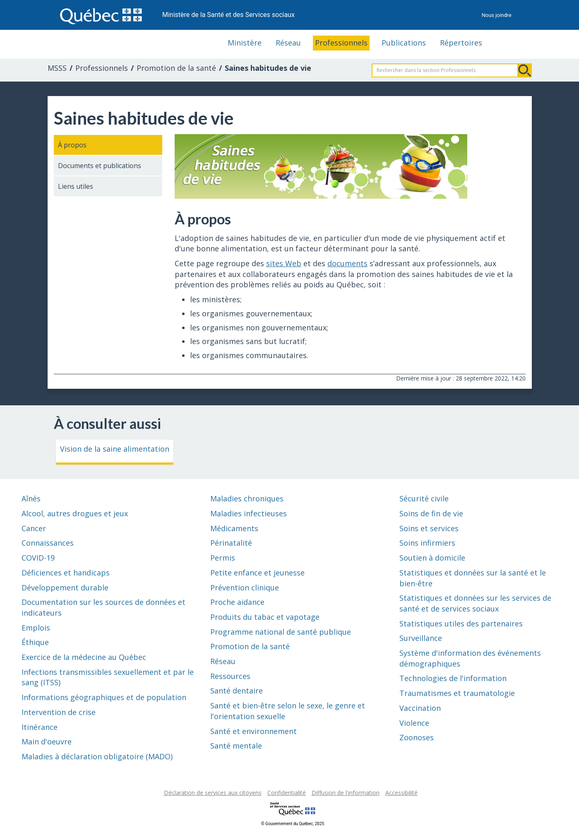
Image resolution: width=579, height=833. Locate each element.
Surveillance (420, 638)
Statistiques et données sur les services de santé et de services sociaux (475, 603)
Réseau (288, 43)
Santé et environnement (253, 731)
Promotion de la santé (176, 68)
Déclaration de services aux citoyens (213, 793)
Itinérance (40, 727)
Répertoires (461, 43)
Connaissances (48, 543)
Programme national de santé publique (280, 632)
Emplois (36, 628)
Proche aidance (237, 602)
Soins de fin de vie (431, 513)
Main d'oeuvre (47, 741)
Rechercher (525, 70)
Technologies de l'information (453, 678)
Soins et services (429, 528)
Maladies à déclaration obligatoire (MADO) (97, 756)
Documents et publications (99, 165)
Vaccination (420, 708)
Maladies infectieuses (248, 513)
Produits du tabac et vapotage (265, 617)
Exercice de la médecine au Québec (84, 657)
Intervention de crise (59, 712)
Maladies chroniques (246, 498)
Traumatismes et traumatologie (457, 693)
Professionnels (341, 43)
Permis (222, 558)
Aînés (31, 498)
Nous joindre (497, 15)
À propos (72, 144)
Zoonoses (416, 737)
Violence (414, 723)
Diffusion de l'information (346, 793)
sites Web (283, 263)
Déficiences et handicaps (66, 573)
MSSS (57, 68)
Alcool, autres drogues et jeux (75, 513)
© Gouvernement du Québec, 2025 (292, 823)
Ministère (245, 43)
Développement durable (65, 587)
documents (347, 263)
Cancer (34, 528)
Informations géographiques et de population (104, 697)
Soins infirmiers (427, 543)
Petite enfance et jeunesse (257, 573)
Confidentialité (286, 793)
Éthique (35, 642)
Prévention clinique (244, 587)
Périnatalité (231, 543)
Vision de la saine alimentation (114, 449)
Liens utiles (75, 186)
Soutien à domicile (432, 558)
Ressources (230, 676)
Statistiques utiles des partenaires (461, 623)
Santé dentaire (236, 691)
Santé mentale (236, 746)
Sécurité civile (424, 498)
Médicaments (234, 528)
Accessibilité (401, 793)
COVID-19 (38, 558)
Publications (404, 43)
